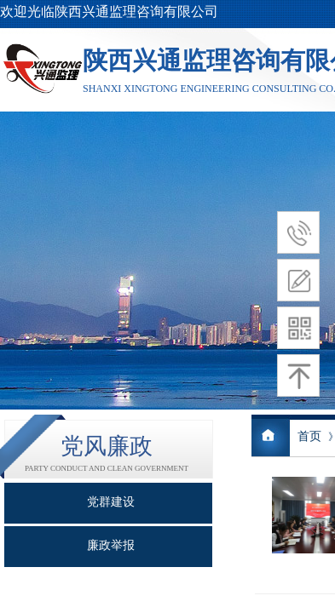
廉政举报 (111, 545)
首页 (309, 436)
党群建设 (111, 502)
